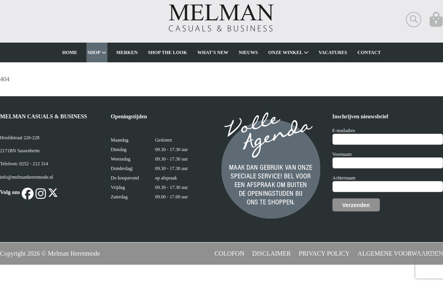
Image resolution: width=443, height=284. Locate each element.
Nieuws (248, 52)
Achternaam (344, 178)
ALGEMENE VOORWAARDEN (400, 253)
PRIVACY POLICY (324, 253)
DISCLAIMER (271, 253)
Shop (97, 52)
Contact (369, 52)
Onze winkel (288, 52)
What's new (213, 52)
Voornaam (342, 154)
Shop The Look (167, 52)
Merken (127, 52)
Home (69, 52)
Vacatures (333, 52)
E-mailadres (343, 130)
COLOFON (229, 253)
